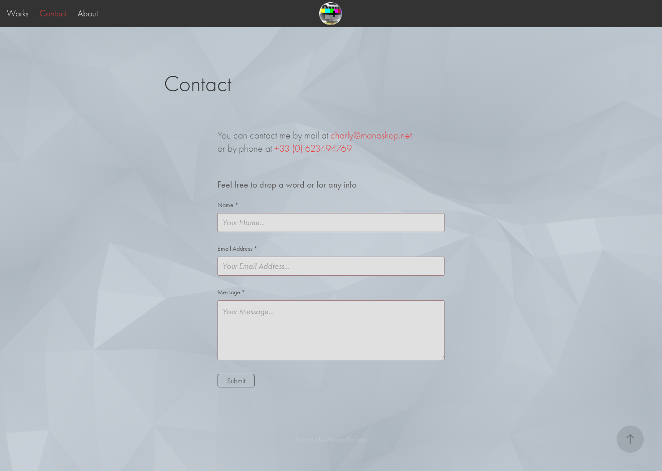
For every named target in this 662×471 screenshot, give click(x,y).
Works (18, 13)
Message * (231, 292)
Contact (53, 13)
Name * (227, 205)
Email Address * (237, 249)
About (88, 13)
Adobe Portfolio (347, 439)
